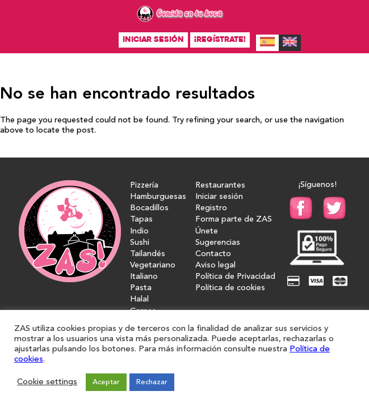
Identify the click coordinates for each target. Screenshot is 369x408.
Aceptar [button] (106, 382)
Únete (206, 231)
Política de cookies (230, 288)
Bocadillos (149, 208)
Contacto (213, 254)
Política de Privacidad (235, 277)
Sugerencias (217, 243)
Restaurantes (220, 185)
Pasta (141, 288)
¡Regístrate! (220, 39)
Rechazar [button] (151, 382)
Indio (139, 231)
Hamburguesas (158, 197)
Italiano (144, 277)
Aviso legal (215, 265)
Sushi (139, 243)
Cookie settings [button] (47, 382)
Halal (139, 299)
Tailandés (147, 254)
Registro (211, 208)
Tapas (141, 219)
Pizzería (144, 185)
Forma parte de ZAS (233, 219)
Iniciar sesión (153, 39)
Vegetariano (152, 265)
